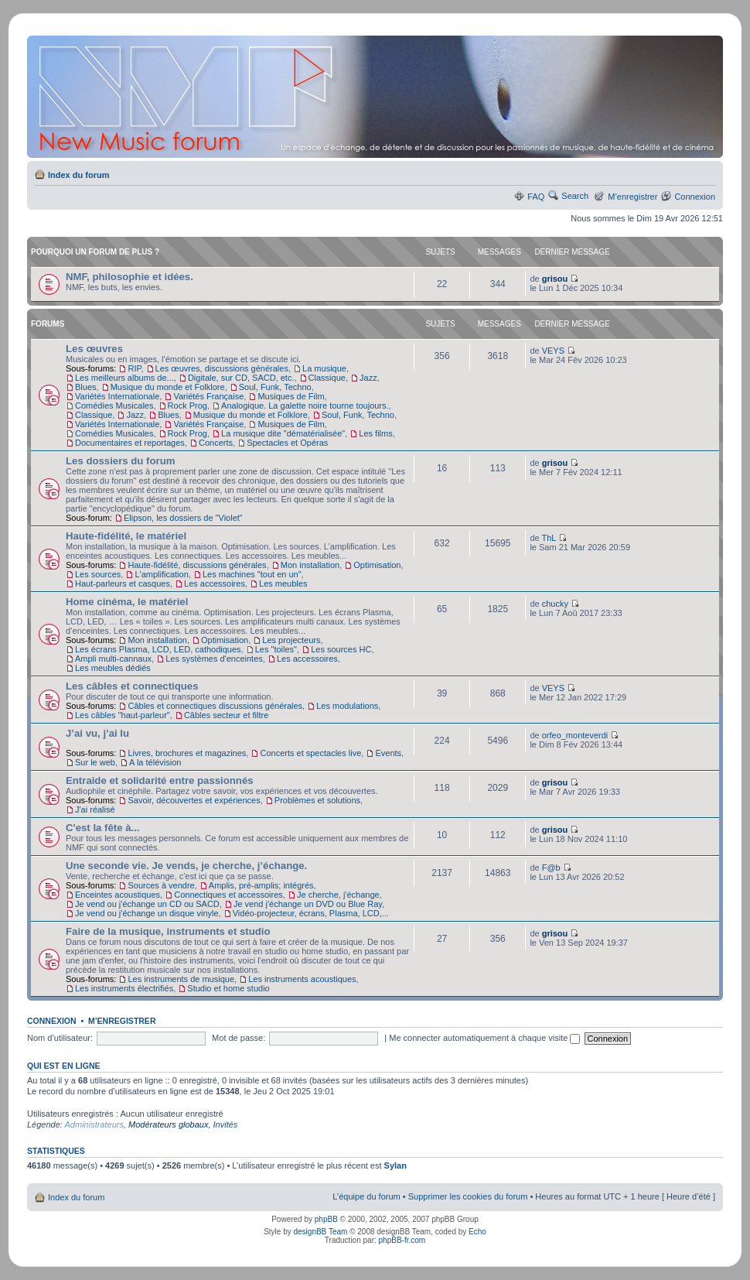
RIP (134, 368)
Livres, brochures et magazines (187, 753)
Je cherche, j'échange (338, 894)
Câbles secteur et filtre (226, 715)
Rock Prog (187, 405)
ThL (548, 537)
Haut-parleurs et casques (122, 583)
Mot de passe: (238, 1037)
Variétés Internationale (117, 396)
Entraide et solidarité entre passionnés (160, 780)
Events (388, 753)
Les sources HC (341, 649)
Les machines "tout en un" (252, 574)
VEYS (553, 350)
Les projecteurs (291, 640)
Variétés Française (208, 396)
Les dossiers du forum (120, 461)
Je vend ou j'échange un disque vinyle (147, 913)
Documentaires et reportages (130, 442)
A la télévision (155, 762)
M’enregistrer (632, 196)
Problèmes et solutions (317, 800)
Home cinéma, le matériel (127, 601)
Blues (86, 387)
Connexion (694, 196)
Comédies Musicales (114, 405)
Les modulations (347, 705)
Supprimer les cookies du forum (468, 1196)
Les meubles (283, 583)
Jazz (368, 377)
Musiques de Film (290, 396)
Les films (375, 433)
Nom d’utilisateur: (60, 1037)
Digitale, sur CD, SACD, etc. (241, 377)
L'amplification (161, 574)
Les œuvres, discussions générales (221, 368)
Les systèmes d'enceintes (214, 658)
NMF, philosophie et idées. (129, 276)
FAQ (535, 196)
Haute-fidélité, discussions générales (197, 565)
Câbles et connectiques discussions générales (215, 705)
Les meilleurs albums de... (124, 377)
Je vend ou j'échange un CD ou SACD (147, 904)
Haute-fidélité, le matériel (126, 536)
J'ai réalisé (95, 809)
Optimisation (377, 565)
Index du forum (78, 175)
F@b (551, 867)
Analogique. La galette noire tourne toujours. (305, 405)
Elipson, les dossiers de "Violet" (183, 517)
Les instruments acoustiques (302, 979)
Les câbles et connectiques (132, 686)
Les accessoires (214, 583)
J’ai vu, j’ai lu (97, 733)
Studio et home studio (228, 988)
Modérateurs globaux (168, 1124)
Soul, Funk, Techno (275, 387)
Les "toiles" (276, 649)
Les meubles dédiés (113, 668)
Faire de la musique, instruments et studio (168, 931)
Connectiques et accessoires (228, 894)
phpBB (326, 1219)
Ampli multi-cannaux (113, 658)
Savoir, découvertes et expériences (194, 800)
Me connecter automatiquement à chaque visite (484, 1037)
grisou (555, 278)
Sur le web (95, 762)
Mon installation (310, 565)
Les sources (98, 574)
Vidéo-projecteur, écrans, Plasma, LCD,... (311, 913)
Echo (477, 1231)
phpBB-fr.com (402, 1240)
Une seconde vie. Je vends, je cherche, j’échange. (186, 865)
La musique (324, 368)
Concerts (216, 442)
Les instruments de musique (181, 979)
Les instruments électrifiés (124, 988)
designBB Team (320, 1231)
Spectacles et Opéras (287, 442)
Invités (225, 1124)
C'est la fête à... (103, 827)
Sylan (395, 1165)
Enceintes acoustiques (117, 894)
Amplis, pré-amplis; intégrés (261, 885)
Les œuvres (94, 348)
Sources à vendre (161, 885)
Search (574, 195)
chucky (555, 603)
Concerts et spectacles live (310, 753)
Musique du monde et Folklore (168, 387)
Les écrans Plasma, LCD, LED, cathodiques (158, 649)
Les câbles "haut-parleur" (122, 715)
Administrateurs (94, 1124)
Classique (327, 377)
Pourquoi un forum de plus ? (95, 252)
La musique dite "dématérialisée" (283, 433)
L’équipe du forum (366, 1196)
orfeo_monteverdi (575, 735)
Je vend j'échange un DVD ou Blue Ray (308, 904)
